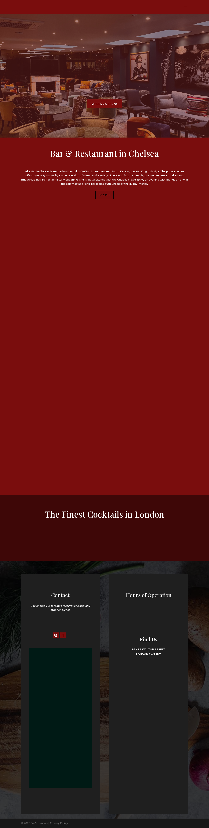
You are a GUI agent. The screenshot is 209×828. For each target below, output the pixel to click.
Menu (104, 195)
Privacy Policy (59, 823)
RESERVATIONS (104, 104)
